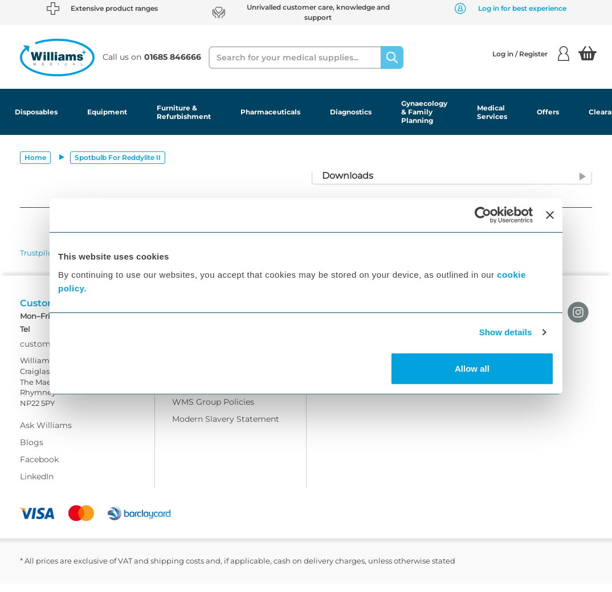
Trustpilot (37, 252)
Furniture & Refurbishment (184, 112)
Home (35, 157)
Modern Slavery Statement (225, 427)
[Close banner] (550, 215)
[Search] (392, 57)
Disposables (36, 112)
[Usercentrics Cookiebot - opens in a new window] (483, 215)
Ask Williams (46, 434)
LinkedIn (37, 485)
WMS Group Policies (213, 410)
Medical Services (492, 112)
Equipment (107, 112)
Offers (548, 112)
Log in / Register (530, 53)
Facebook (39, 468)
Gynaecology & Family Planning (424, 112)
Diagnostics (351, 112)
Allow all (472, 368)
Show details (505, 332)
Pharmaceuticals (270, 112)
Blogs (31, 451)
